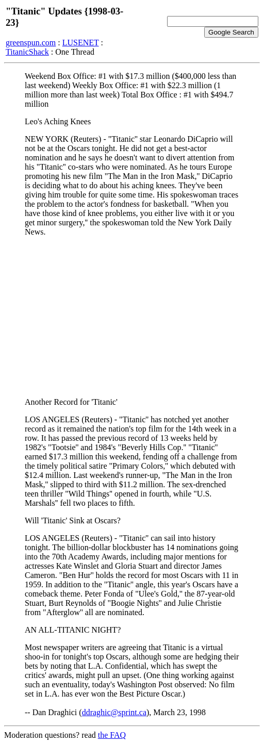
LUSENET (80, 42)
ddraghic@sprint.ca (114, 712)
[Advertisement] (132, 317)
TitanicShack (27, 51)
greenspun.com (31, 42)
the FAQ (112, 735)
